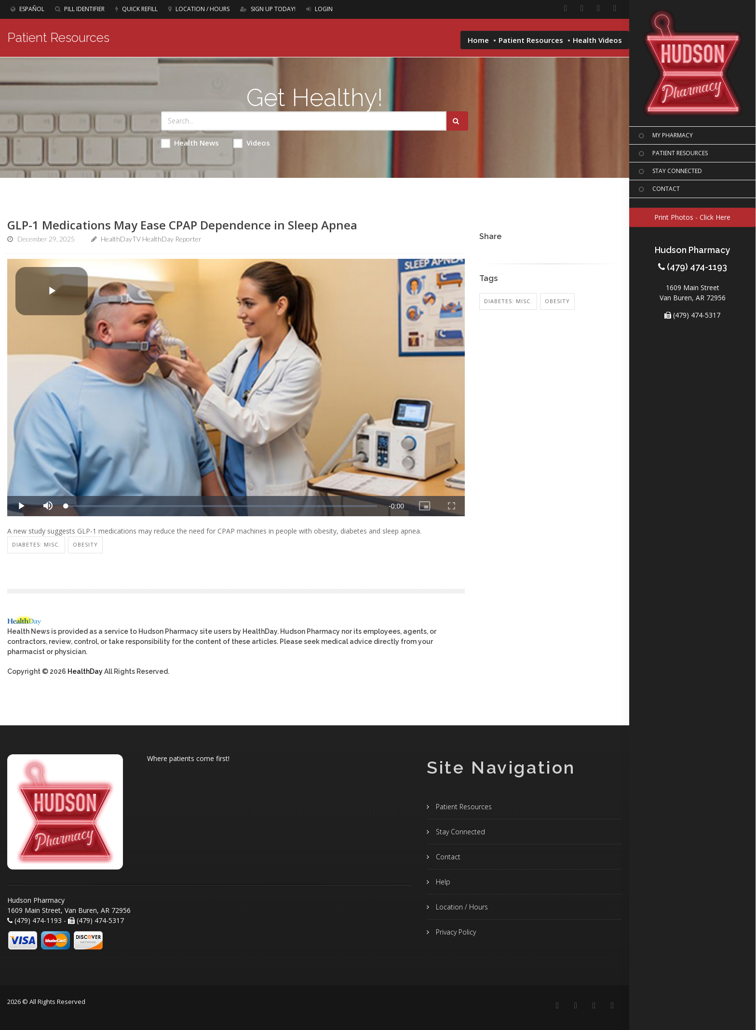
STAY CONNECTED (669, 171)
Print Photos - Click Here (692, 217)
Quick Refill (136, 9)
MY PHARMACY (664, 136)
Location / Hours (199, 9)
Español (27, 9)
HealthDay (85, 671)
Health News (190, 143)
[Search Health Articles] (304, 121)
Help (442, 881)
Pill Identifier (80, 9)
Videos (251, 143)
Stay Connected (459, 831)
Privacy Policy (455, 931)
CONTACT (658, 189)
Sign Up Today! (268, 9)
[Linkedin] (582, 8)
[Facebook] (565, 8)
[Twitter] (615, 8)
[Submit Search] (457, 121)
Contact (447, 856)
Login (319, 9)
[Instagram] (598, 8)
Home (478, 40)
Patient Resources (531, 40)
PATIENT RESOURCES (672, 153)
